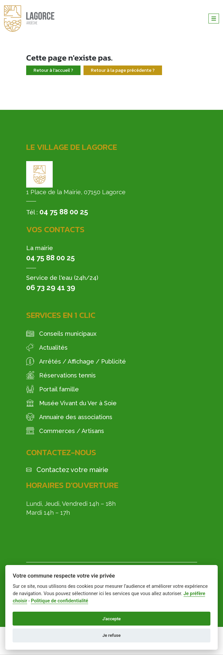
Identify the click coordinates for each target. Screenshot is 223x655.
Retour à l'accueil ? (53, 70)
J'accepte (111, 618)
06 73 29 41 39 (50, 287)
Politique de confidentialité (59, 601)
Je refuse (111, 635)
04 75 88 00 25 (63, 211)
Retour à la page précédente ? (123, 70)
